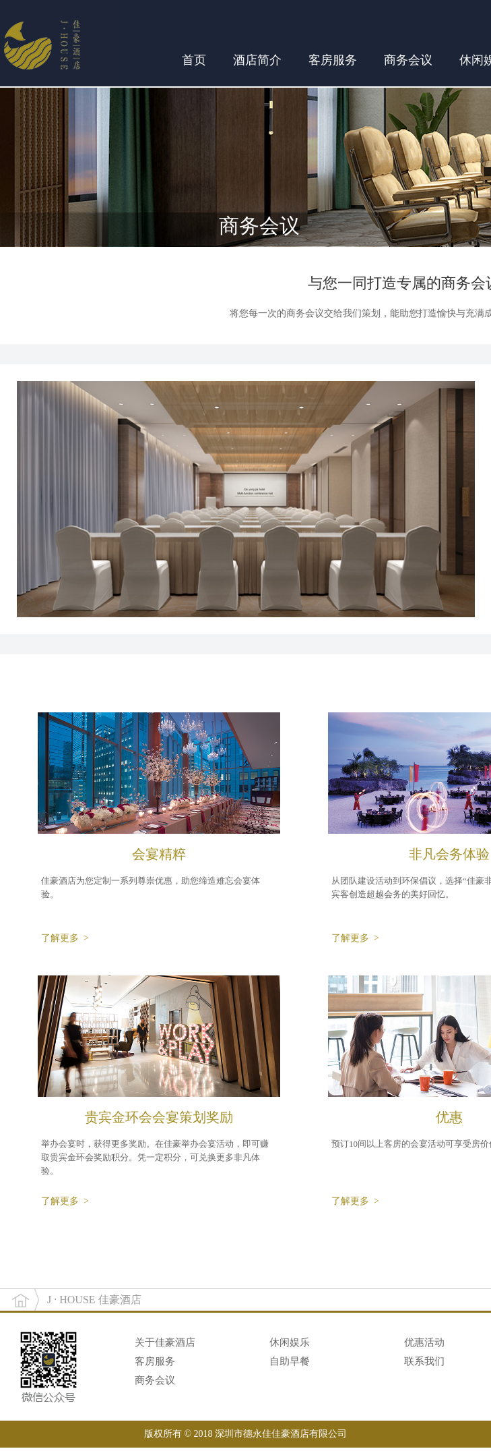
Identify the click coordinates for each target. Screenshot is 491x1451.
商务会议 (408, 60)
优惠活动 (424, 1342)
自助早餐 (289, 1361)
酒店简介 (257, 60)
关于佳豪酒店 (165, 1342)
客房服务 (332, 60)
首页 (194, 60)
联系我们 (424, 1361)
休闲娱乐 (289, 1342)
